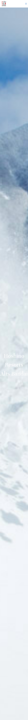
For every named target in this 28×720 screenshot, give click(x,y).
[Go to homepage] (3, 3)
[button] (26, 4)
